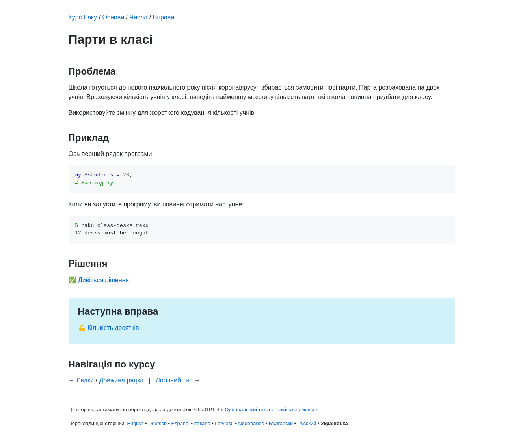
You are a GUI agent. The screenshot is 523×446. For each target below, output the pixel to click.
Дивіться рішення (103, 280)
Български (281, 423)
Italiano (202, 423)
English (135, 423)
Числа (139, 17)
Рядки (85, 380)
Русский (307, 423)
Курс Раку (83, 17)
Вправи (164, 17)
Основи (113, 17)
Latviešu (224, 423)
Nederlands (251, 423)
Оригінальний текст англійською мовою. (271, 409)
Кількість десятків (113, 327)
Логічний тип (174, 380)
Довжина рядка (121, 380)
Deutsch (157, 423)
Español (180, 423)
